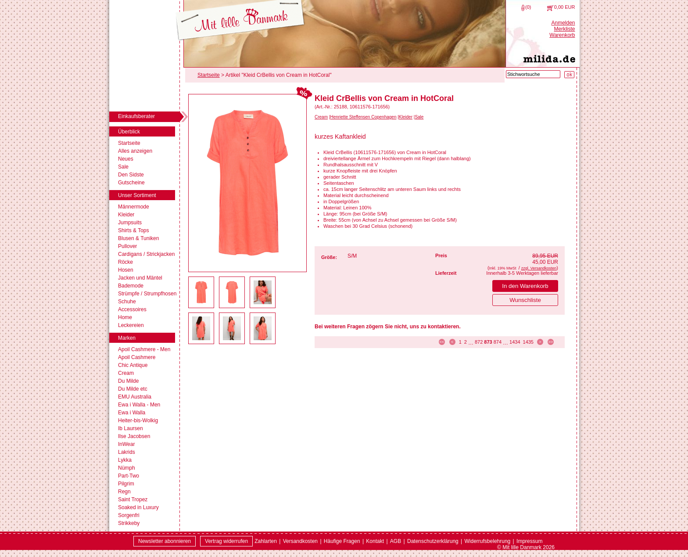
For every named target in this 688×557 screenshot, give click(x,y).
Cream (126, 373)
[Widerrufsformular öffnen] (226, 541)
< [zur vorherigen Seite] (452, 342)
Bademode (130, 286)
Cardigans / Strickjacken (146, 254)
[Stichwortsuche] (533, 74)
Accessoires (132, 309)
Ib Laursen (130, 428)
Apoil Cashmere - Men (144, 349)
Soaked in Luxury (138, 507)
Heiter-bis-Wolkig (138, 420)
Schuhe (127, 301)
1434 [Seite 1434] (514, 342)
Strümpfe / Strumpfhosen (147, 294)
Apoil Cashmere (136, 357)
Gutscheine (131, 183)
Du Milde (128, 381)
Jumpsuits (130, 222)
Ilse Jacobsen (134, 436)
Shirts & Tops (133, 230)
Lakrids (126, 452)
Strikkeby (129, 523)
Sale (123, 167)
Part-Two (128, 476)
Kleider (126, 215)
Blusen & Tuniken (138, 238)
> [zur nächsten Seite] (540, 342)
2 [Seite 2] (465, 342)
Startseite (129, 143)
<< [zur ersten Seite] (441, 342)
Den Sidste (131, 175)
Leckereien (131, 325)
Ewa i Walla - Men (139, 405)
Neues (125, 159)
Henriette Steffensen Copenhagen (363, 117)
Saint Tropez (132, 499)
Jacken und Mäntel (140, 278)
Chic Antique (132, 365)
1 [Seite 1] (460, 342)
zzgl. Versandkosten (539, 268)
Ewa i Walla (131, 413)
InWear (126, 444)
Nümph (126, 468)
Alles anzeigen (135, 151)
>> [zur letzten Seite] (550, 342)
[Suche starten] (569, 74)
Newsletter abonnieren (164, 541)
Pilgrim (126, 484)
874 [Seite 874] (498, 342)
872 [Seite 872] (479, 342)
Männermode (133, 207)
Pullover (127, 246)
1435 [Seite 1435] (528, 342)
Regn (124, 492)
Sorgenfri (129, 515)
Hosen (125, 270)
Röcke (125, 262)
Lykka (125, 460)
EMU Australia (134, 397)
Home (125, 317)
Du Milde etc (132, 389)
